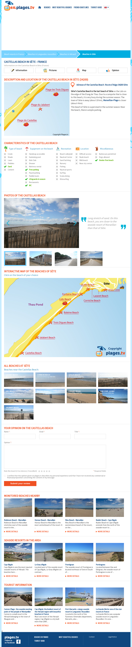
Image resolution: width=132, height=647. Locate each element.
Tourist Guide (39, 641)
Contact (91, 637)
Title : (77, 432)
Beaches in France (41, 637)
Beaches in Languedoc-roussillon (42, 54)
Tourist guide (96, 7)
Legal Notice (112, 637)
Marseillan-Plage (111, 100)
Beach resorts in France (14, 54)
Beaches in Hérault (68, 54)
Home (40, 7)
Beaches (47, 7)
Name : (7, 432)
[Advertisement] (66, 29)
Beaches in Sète (88, 54)
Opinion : (8, 442)
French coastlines (81, 7)
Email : (42, 432)
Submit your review (20, 483)
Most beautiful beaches (62, 7)
